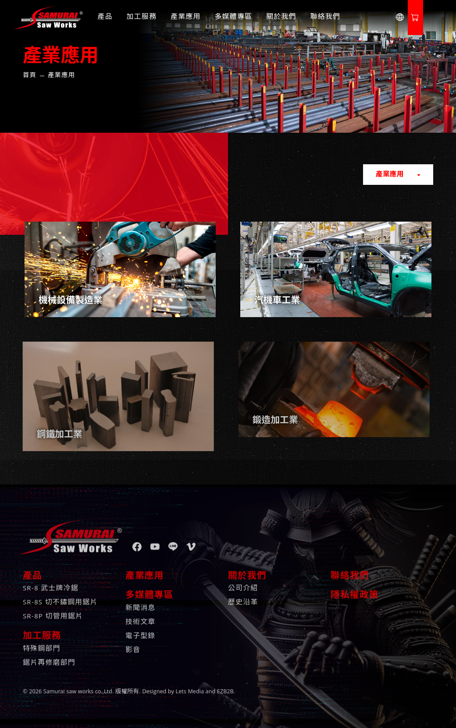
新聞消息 (140, 602)
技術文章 (140, 616)
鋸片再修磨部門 (49, 657)
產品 (104, 17)
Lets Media (190, 685)
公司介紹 (243, 582)
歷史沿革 (243, 596)
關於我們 (281, 17)
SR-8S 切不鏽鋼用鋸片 (60, 596)
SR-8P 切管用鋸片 (53, 610)
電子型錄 (140, 630)
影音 (132, 644)
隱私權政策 (355, 589)
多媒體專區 (234, 17)
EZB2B (225, 685)
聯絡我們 (325, 17)
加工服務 (142, 17)
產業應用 (185, 17)
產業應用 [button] (391, 175)
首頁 (29, 76)
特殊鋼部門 (42, 643)
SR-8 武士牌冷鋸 (50, 582)
